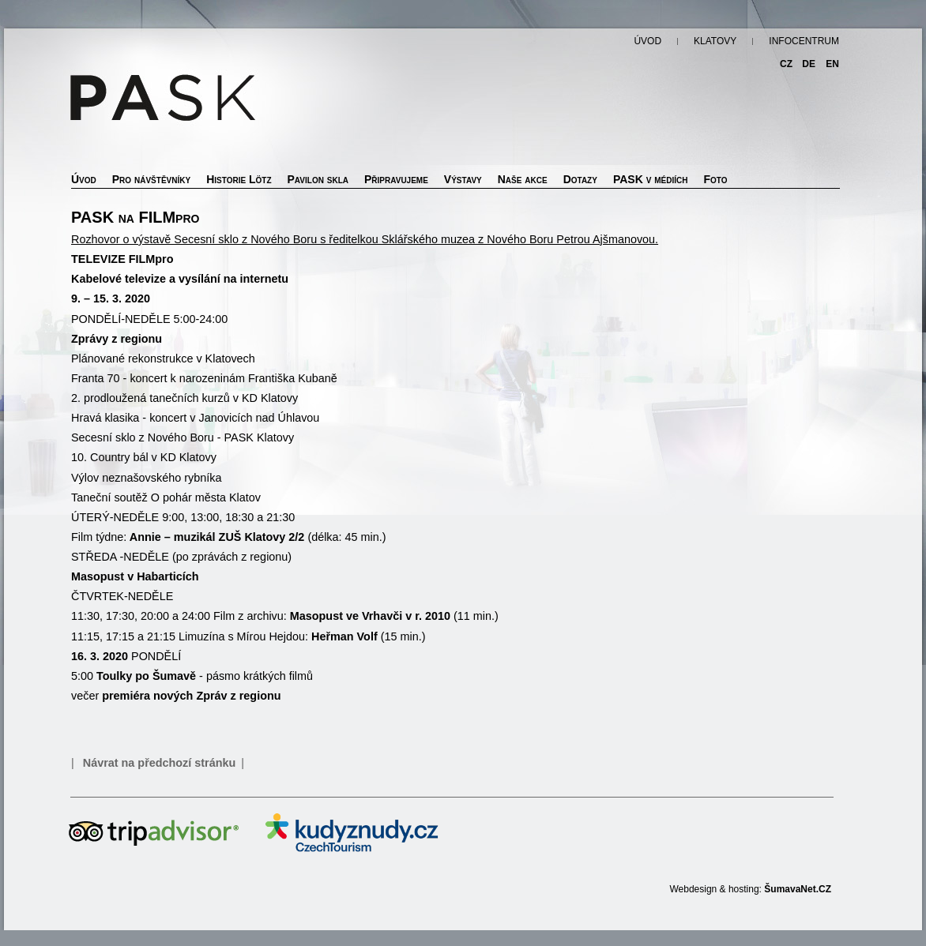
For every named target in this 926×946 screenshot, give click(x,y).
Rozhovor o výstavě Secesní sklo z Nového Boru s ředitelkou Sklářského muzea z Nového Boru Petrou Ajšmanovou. (364, 239)
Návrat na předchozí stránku (159, 762)
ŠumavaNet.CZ (797, 889)
